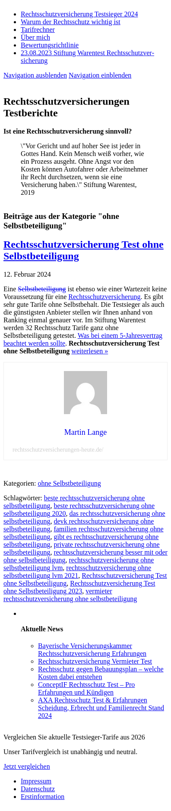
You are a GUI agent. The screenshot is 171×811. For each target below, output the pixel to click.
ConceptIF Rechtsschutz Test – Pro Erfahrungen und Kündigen (86, 688)
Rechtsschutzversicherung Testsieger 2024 (79, 14)
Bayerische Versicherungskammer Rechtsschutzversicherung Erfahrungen (92, 649)
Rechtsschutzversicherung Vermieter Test (95, 661)
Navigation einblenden (100, 75)
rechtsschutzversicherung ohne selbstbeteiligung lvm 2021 (77, 571)
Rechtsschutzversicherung (104, 296)
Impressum (36, 781)
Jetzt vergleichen (26, 766)
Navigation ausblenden (35, 75)
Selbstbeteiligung (42, 289)
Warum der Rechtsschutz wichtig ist (70, 21)
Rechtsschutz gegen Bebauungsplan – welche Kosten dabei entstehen (101, 672)
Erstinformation (42, 796)
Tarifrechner (38, 29)
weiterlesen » (89, 351)
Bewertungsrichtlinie (50, 45)
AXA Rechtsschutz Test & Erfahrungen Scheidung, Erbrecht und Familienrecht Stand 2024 (101, 707)
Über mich (35, 37)
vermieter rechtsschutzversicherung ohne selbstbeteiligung (70, 594)
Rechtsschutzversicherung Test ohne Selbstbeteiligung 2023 (79, 587)
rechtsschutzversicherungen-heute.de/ (58, 449)
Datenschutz (38, 788)
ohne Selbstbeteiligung (69, 483)
